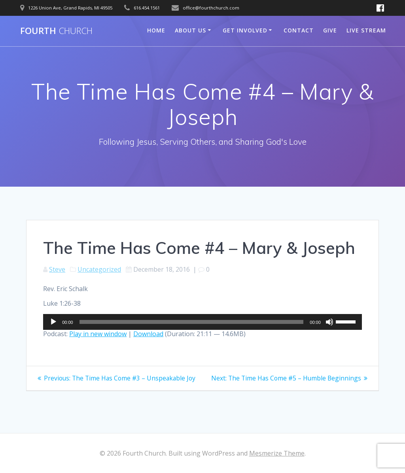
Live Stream (366, 30)
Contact (299, 30)
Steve (57, 269)
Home (156, 30)
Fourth (56, 30)
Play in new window (98, 333)
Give (330, 30)
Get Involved (245, 30)
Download (148, 333)
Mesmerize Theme (277, 453)
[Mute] (329, 322)
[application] (202, 322)
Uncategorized (99, 269)
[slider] (191, 322)
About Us (190, 30)
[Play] (53, 322)
